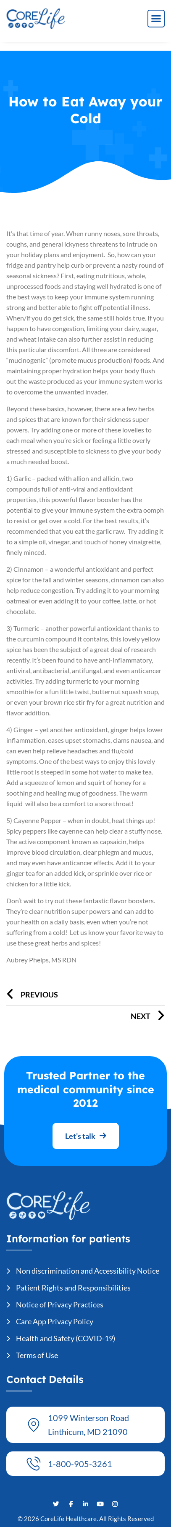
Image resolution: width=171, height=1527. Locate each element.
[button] (156, 18)
